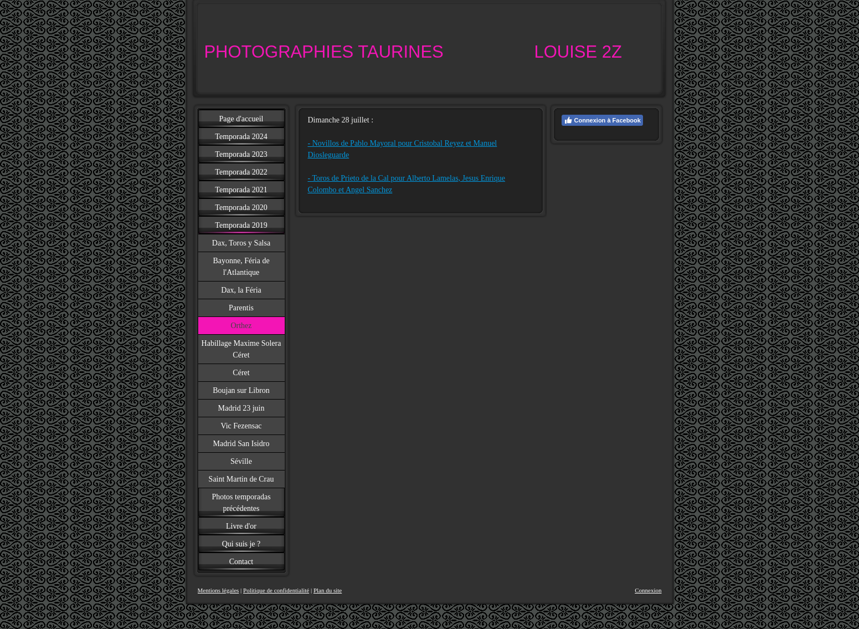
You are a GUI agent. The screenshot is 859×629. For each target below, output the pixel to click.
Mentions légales (218, 590)
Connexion (648, 590)
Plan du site (327, 590)
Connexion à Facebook (602, 120)
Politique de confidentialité (276, 590)
